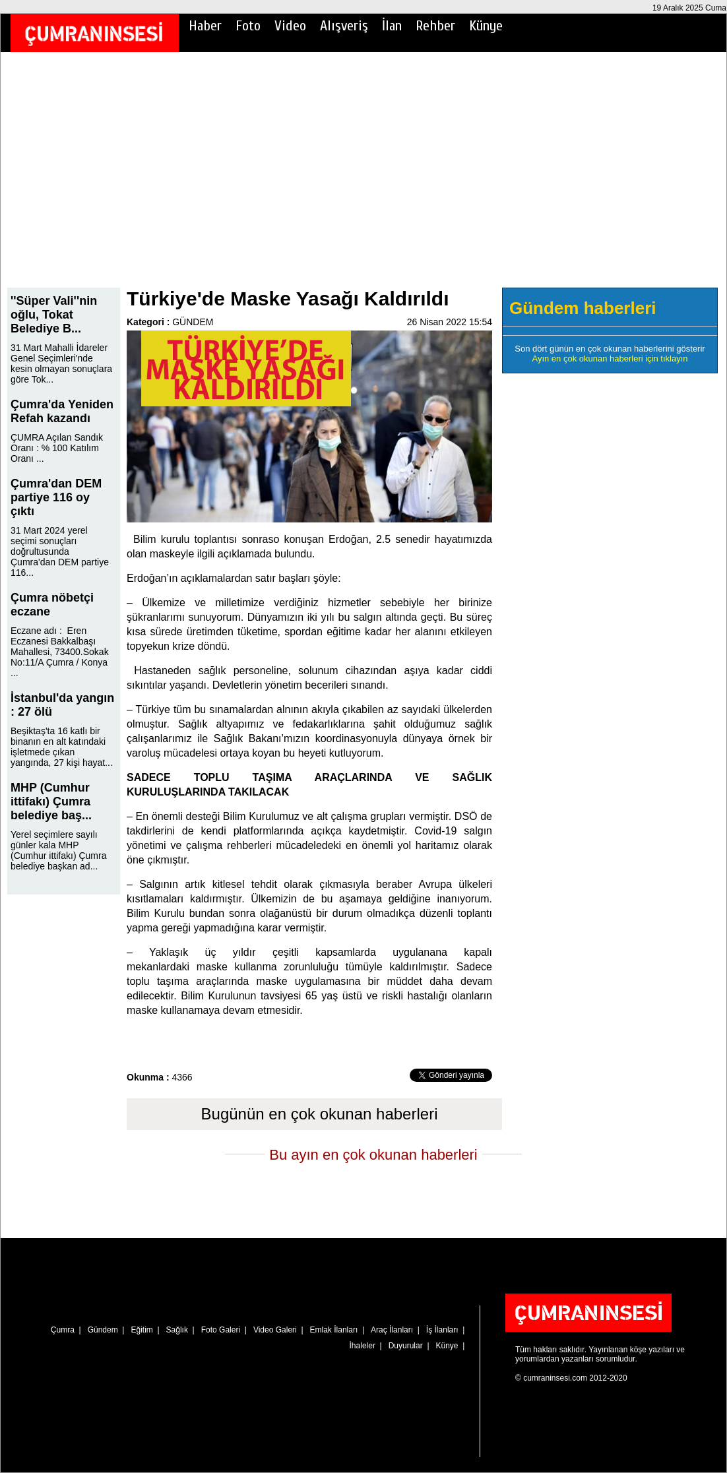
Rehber (435, 25)
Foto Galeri (220, 1329)
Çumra (63, 1329)
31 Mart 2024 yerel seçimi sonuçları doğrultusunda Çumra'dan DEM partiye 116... (60, 551)
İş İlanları (442, 1329)
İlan (392, 25)
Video (290, 25)
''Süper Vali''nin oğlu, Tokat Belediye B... (54, 314)
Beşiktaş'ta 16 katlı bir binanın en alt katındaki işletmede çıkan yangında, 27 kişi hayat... (62, 747)
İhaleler (362, 1345)
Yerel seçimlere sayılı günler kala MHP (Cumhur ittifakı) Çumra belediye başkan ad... (58, 850)
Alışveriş (344, 25)
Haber (205, 25)
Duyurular (406, 1345)
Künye (486, 25)
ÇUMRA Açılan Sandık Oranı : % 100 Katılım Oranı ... (57, 448)
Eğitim (141, 1329)
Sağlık (177, 1329)
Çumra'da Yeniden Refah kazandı (62, 411)
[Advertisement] (363, 178)
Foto (248, 25)
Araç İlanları (392, 1329)
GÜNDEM (192, 322)
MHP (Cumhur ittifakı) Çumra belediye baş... (51, 801)
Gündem (103, 1329)
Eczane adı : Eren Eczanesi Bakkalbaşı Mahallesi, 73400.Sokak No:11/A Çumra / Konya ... (60, 651)
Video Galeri (275, 1329)
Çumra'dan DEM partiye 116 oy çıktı (56, 497)
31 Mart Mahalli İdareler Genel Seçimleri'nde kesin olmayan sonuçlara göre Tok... (61, 363)
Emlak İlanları (334, 1329)
